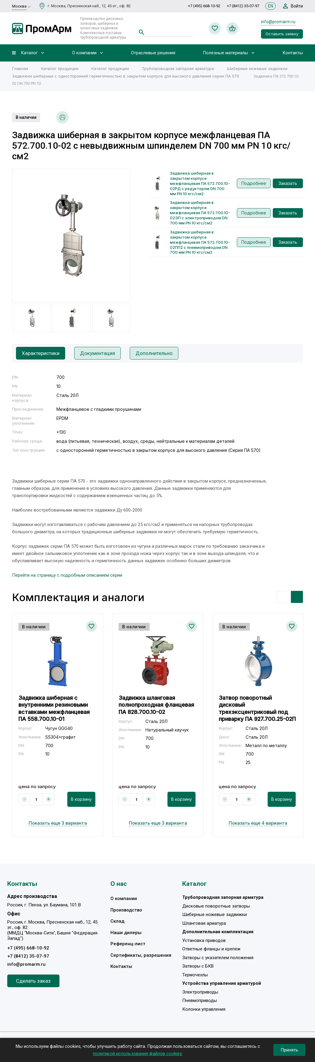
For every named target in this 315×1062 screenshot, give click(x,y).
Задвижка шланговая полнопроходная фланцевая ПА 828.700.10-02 (156, 705)
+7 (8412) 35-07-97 (243, 6)
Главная (20, 68)
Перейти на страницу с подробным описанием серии (67, 575)
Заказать (287, 183)
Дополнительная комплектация (217, 932)
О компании (84, 53)
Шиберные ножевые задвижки (257, 68)
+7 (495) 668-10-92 (204, 6)
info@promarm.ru (278, 21)
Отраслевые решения (153, 53)
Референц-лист (127, 944)
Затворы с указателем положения (217, 957)
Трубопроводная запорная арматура (178, 68)
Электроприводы (200, 992)
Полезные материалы (225, 53)
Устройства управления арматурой (221, 983)
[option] (71, 235)
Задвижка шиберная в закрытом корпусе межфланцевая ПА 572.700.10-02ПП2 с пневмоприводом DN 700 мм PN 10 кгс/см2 (200, 242)
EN (270, 6)
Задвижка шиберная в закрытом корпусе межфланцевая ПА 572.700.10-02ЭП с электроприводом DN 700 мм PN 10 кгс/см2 (200, 212)
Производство (126, 910)
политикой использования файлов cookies (137, 1053)
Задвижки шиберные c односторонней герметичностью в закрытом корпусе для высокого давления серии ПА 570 (126, 76)
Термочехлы (195, 975)
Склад (117, 921)
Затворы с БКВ (198, 966)
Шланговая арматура (204, 923)
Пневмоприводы (199, 1000)
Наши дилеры (126, 932)
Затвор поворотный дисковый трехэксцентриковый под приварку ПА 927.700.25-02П (257, 708)
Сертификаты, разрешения (140, 955)
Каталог (29, 53)
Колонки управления (203, 1009)
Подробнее (253, 183)
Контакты (292, 53)
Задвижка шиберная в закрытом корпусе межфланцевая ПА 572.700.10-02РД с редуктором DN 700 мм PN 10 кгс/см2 (200, 183)
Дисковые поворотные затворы (216, 906)
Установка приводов (204, 940)
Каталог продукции (59, 68)
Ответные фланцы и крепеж (211, 949)
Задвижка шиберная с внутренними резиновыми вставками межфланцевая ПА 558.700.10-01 (54, 708)
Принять (289, 1050)
